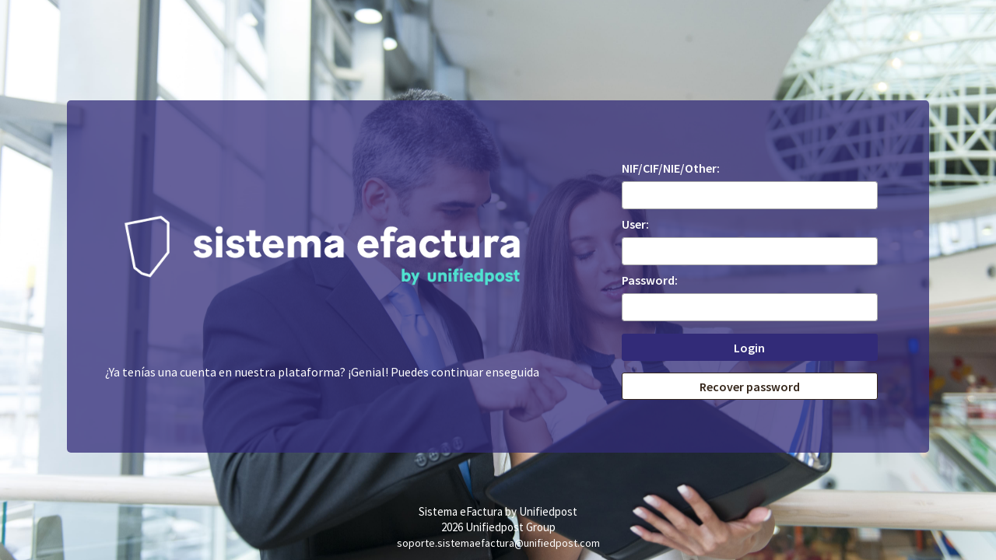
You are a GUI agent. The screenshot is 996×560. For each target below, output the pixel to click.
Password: (650, 280)
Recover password (750, 386)
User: (635, 224)
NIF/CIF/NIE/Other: (671, 168)
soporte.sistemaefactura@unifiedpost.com (498, 543)
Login (749, 347)
